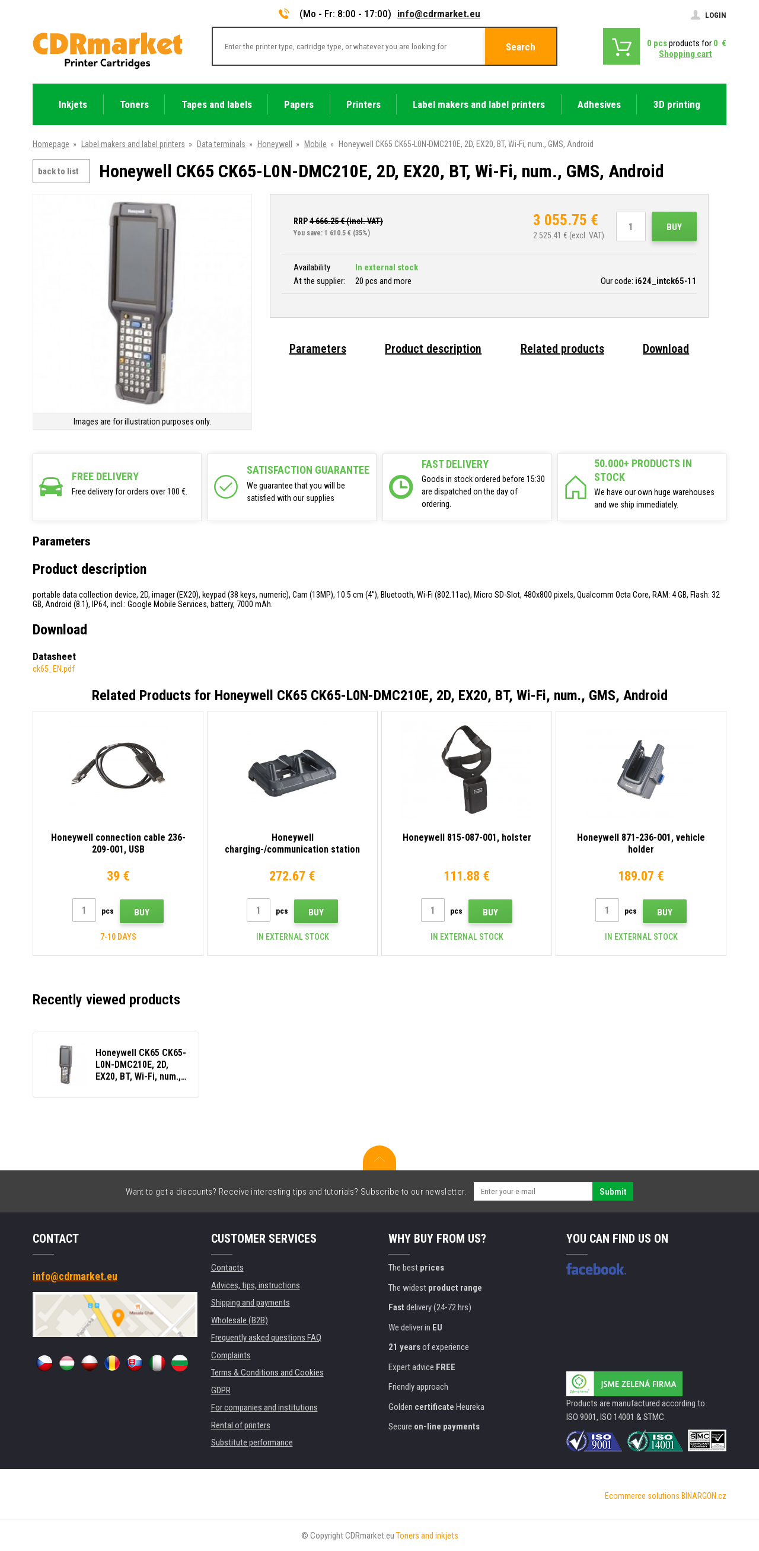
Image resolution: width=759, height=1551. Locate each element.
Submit (612, 1191)
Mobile (315, 144)
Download (666, 349)
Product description (433, 349)
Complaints (231, 1355)
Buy (674, 227)
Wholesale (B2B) (239, 1320)
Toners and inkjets (427, 1535)
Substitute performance (252, 1442)
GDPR (221, 1390)
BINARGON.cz (703, 1496)
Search (520, 47)
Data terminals (221, 144)
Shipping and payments (250, 1302)
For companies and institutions (264, 1407)
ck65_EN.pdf (54, 669)
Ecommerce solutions (642, 1496)
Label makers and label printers (133, 144)
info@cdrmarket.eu (438, 14)
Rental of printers (240, 1425)
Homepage (51, 144)
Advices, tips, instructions (255, 1285)
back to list (58, 171)
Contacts (227, 1267)
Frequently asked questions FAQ (266, 1337)
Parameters (317, 349)
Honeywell (274, 144)
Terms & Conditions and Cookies (267, 1372)
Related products (562, 349)
